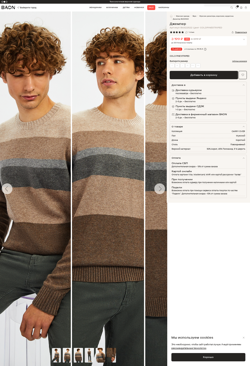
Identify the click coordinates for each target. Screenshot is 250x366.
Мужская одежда (182, 16)
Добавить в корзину (203, 74)
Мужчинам (112, 7)
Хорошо (208, 356)
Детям (126, 7)
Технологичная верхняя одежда (125, 1)
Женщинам (95, 7)
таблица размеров (239, 61)
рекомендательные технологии (188, 347)
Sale (151, 7)
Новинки (139, 7)
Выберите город (22, 7)
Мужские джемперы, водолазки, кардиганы (216, 16)
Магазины (163, 7)
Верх (194, 16)
